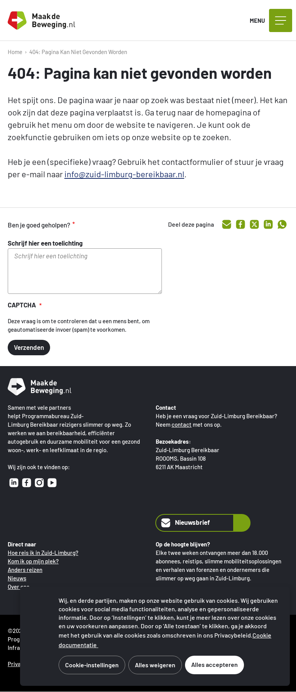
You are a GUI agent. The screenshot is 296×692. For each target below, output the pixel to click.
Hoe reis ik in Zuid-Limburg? (43, 552)
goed (92, 225)
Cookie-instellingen (92, 664)
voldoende (109, 225)
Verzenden (29, 347)
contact (182, 424)
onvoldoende (125, 225)
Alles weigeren (155, 664)
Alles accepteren (214, 664)
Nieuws (17, 578)
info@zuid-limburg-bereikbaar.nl (124, 174)
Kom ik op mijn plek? (33, 561)
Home (15, 51)
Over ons (18, 586)
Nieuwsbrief (185, 523)
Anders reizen (25, 569)
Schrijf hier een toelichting (45, 243)
